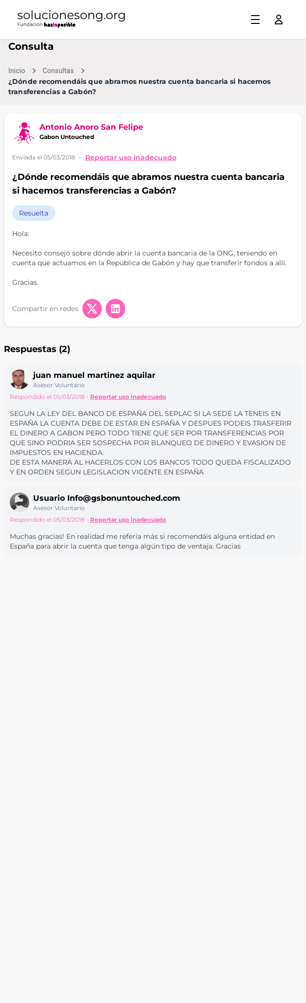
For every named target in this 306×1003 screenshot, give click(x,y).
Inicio (16, 71)
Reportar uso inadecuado (130, 157)
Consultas (58, 71)
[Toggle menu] (255, 19)
